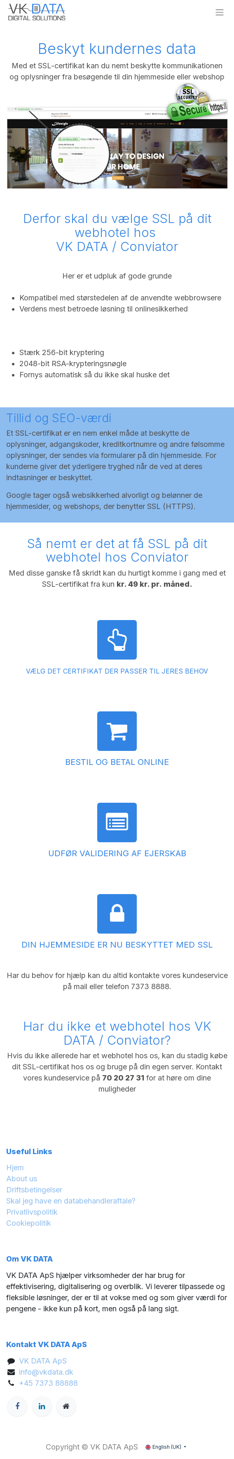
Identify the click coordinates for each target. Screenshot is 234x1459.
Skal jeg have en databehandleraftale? (71, 1200)
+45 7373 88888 (48, 1383)
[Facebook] (17, 1406)
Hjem (15, 1167)
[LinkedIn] (42, 1406)
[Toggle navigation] (219, 12)
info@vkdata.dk (46, 1372)
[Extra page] (66, 1406)
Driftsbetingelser (34, 1189)
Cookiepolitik (28, 1223)
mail (80, 986)
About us (21, 1178)
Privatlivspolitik (32, 1212)
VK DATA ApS (43, 1361)
